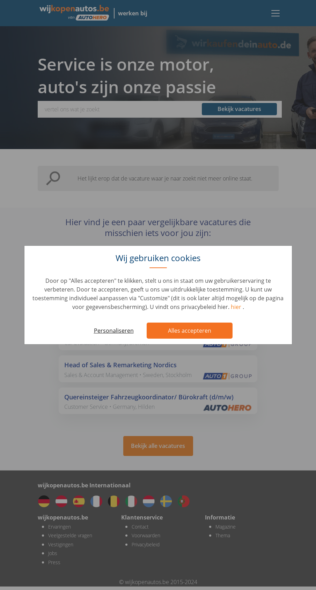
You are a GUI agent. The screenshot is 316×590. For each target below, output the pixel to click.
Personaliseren (114, 330)
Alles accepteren (189, 330)
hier (237, 307)
